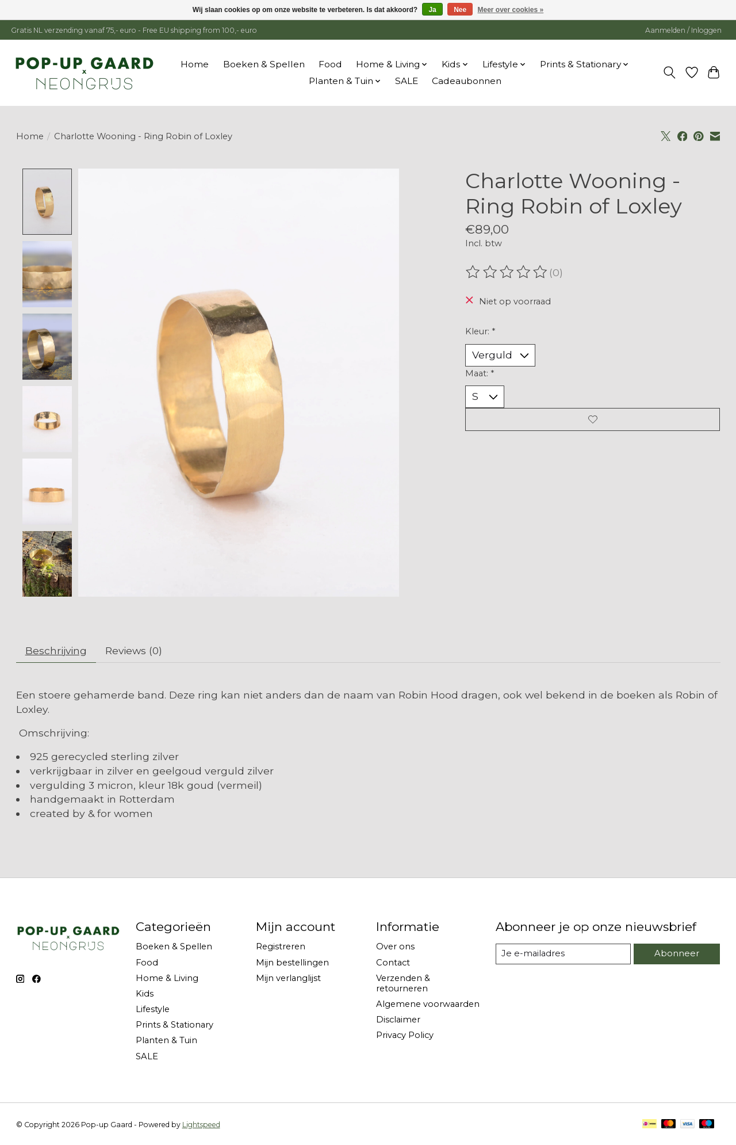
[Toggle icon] (669, 72)
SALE (406, 80)
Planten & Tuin (166, 1041)
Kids (145, 994)
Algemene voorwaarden (428, 1004)
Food (330, 64)
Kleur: (480, 331)
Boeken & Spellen (264, 64)
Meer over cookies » (511, 10)
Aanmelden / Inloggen (683, 30)
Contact (393, 962)
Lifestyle (153, 1010)
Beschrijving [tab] (56, 650)
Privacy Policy (405, 1035)
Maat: (479, 373)
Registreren (280, 947)
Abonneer (677, 954)
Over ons (395, 947)
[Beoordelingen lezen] (507, 272)
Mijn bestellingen (292, 962)
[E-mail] (563, 954)
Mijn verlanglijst (288, 979)
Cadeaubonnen (466, 80)
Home (195, 64)
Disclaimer (398, 1020)
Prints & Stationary (174, 1025)
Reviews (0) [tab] (136, 650)
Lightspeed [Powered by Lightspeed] (201, 1124)
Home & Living (167, 979)
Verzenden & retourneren (403, 984)
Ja (432, 10)
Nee (460, 10)
